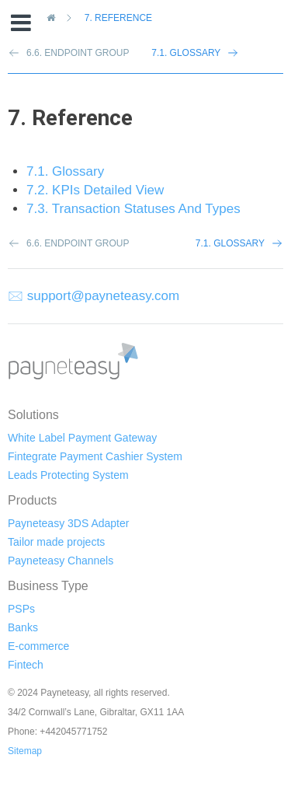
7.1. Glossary (185, 52)
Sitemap (25, 751)
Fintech (25, 664)
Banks (23, 627)
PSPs (21, 609)
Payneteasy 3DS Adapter (68, 523)
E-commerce (38, 646)
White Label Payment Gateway (82, 437)
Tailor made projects (56, 542)
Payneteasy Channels (60, 560)
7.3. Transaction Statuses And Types (133, 208)
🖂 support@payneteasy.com (93, 295)
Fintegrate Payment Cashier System (95, 456)
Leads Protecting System (68, 475)
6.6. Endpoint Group (77, 243)
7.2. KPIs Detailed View (95, 190)
